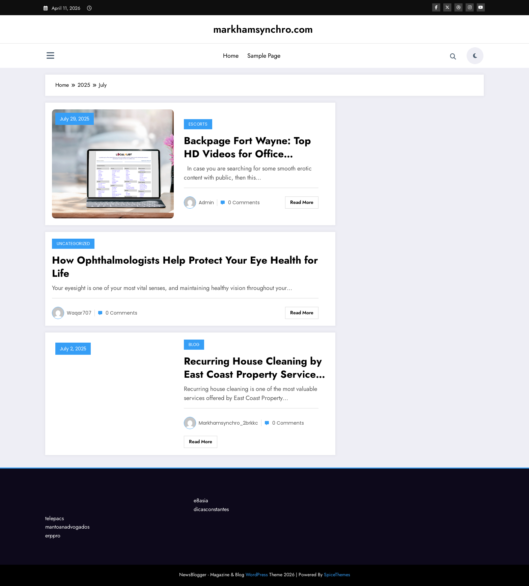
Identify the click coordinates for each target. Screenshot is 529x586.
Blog (194, 344)
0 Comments (244, 202)
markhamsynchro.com (263, 29)
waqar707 (79, 313)
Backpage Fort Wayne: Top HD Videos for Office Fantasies (247, 147)
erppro (52, 535)
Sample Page (263, 55)
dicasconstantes (211, 509)
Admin (206, 202)
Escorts (198, 124)
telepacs (54, 518)
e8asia (201, 500)
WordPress (257, 574)
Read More (301, 202)
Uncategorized (73, 243)
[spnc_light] (475, 55)
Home (231, 55)
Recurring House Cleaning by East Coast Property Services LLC (253, 367)
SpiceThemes (337, 574)
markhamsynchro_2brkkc (228, 423)
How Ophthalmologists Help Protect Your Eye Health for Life (185, 267)
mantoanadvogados (67, 527)
